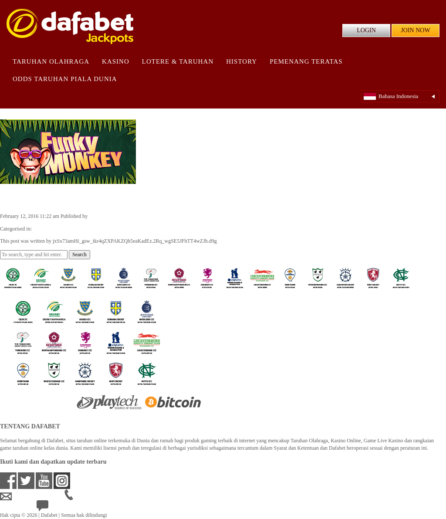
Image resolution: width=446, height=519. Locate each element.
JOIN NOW (415, 30)
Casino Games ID (51, 229)
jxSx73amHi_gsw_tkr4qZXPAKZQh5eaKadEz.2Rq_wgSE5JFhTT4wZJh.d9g (171, 216)
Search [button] (79, 254)
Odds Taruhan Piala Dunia (65, 78)
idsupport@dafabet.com (32, 496)
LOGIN (366, 30)
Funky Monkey (34, 198)
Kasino (115, 61)
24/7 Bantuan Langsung (68, 508)
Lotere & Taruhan (178, 61)
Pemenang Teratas (306, 61)
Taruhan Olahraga (51, 61)
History (241, 61)
